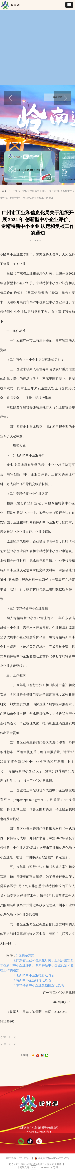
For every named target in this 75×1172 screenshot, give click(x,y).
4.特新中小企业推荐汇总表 (32, 980)
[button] (69, 5)
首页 (4, 191)
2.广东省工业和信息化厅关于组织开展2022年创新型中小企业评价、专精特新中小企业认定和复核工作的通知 (37, 965)
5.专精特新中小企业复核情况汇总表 (39, 985)
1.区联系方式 (25, 955)
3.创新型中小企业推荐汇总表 (34, 975)
